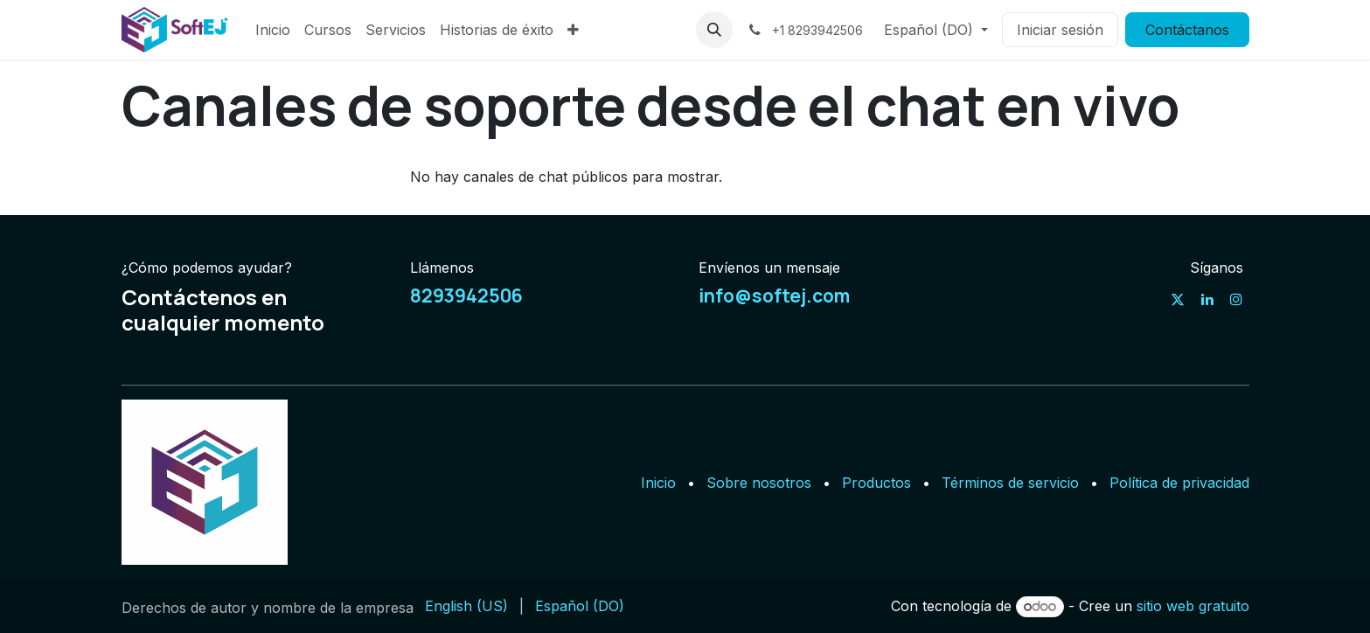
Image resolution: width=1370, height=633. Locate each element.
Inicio (658, 482)
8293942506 (466, 295)
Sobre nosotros (758, 482)
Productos (876, 482)
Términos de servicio (1010, 482)
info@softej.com (774, 295)
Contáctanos (1187, 29)
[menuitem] (272, 29)
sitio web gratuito (1193, 606)
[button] (714, 29)
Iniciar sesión (1060, 29)
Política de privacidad (1179, 482)
